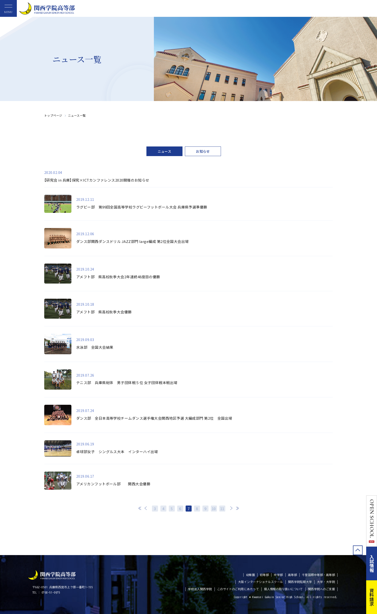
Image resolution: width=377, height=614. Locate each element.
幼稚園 (250, 574)
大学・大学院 (326, 581)
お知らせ (203, 151)
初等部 (264, 574)
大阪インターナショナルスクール (260, 581)
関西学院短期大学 (300, 581)
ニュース (164, 151)
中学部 (278, 574)
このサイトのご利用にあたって (238, 589)
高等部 (292, 574)
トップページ (53, 115)
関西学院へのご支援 (321, 589)
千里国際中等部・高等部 (318, 574)
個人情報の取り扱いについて (283, 589)
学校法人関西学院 (200, 589)
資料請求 (372, 597)
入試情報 (372, 563)
